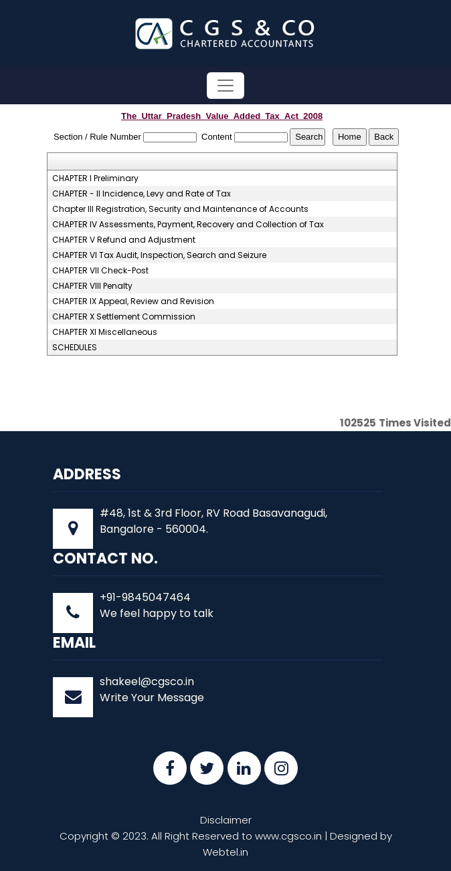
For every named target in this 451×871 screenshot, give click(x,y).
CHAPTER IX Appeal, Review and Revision (133, 301)
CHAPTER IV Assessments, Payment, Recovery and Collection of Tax (188, 224)
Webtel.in (225, 852)
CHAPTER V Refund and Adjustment (123, 240)
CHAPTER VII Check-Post (100, 270)
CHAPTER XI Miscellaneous (104, 332)
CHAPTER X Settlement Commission (123, 317)
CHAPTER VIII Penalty (92, 286)
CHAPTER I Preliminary (95, 178)
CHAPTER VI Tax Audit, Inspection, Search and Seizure (159, 255)
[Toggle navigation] (225, 85)
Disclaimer (226, 820)
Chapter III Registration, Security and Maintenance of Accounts (180, 209)
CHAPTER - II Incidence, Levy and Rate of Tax (141, 194)
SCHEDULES (74, 347)
